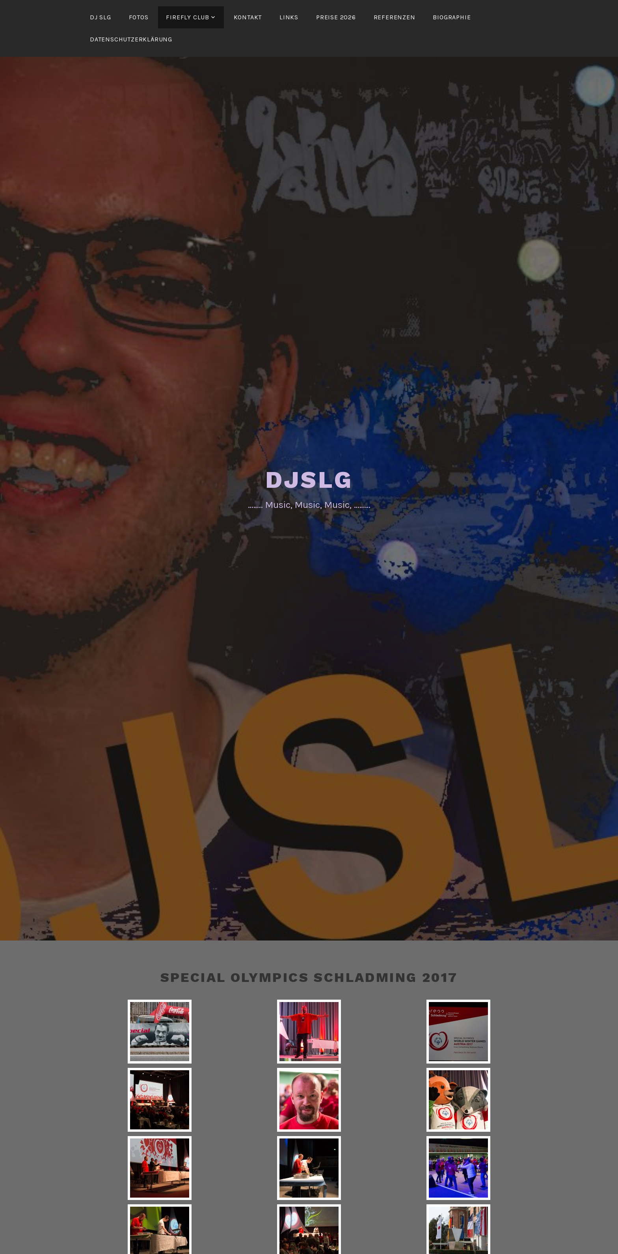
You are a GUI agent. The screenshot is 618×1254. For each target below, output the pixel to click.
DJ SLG (100, 17)
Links (288, 17)
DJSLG (309, 480)
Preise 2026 (336, 17)
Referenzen (394, 17)
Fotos (139, 17)
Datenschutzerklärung (131, 39)
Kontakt (248, 17)
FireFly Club (187, 17)
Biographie (452, 17)
